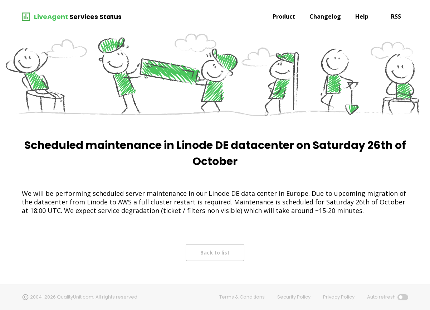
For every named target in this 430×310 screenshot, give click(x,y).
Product (284, 16)
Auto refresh (381, 297)
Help (361, 16)
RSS (396, 16)
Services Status (95, 16)
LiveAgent (51, 16)
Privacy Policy (339, 297)
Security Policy (294, 297)
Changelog (325, 16)
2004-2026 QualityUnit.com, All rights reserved (83, 297)
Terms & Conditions (242, 297)
